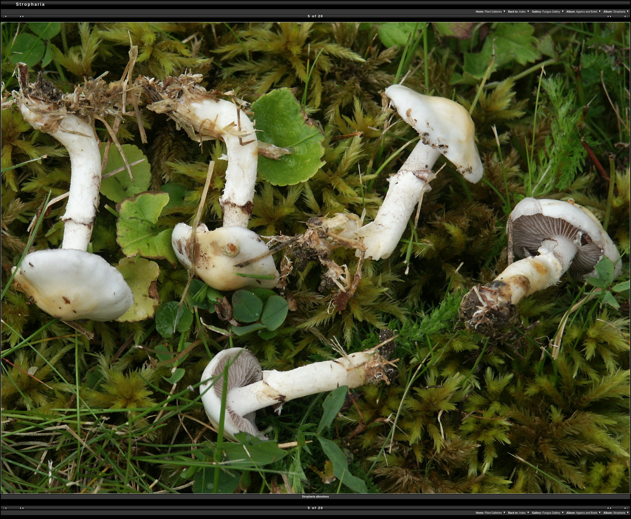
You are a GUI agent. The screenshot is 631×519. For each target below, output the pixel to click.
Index (524, 11)
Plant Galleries (495, 11)
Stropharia (621, 11)
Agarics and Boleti (588, 11)
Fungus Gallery (553, 11)
